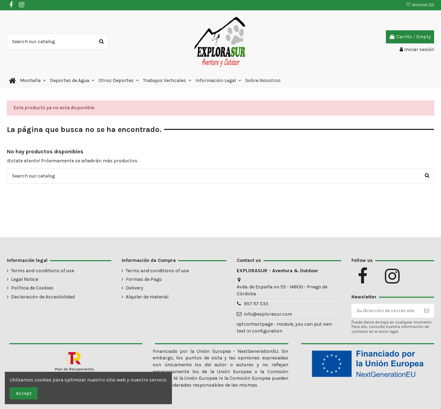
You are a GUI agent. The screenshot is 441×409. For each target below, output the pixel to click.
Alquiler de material (147, 297)
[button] (33, 81)
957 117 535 (256, 304)
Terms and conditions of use (42, 271)
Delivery (134, 288)
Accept (24, 393)
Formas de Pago (144, 279)
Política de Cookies (32, 288)
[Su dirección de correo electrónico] (385, 310)
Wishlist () (420, 4)
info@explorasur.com (268, 314)
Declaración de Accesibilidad (43, 297)
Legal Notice (24, 279)
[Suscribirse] (426, 310)
